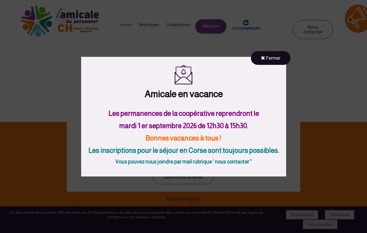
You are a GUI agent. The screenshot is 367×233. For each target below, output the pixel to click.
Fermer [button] (270, 58)
